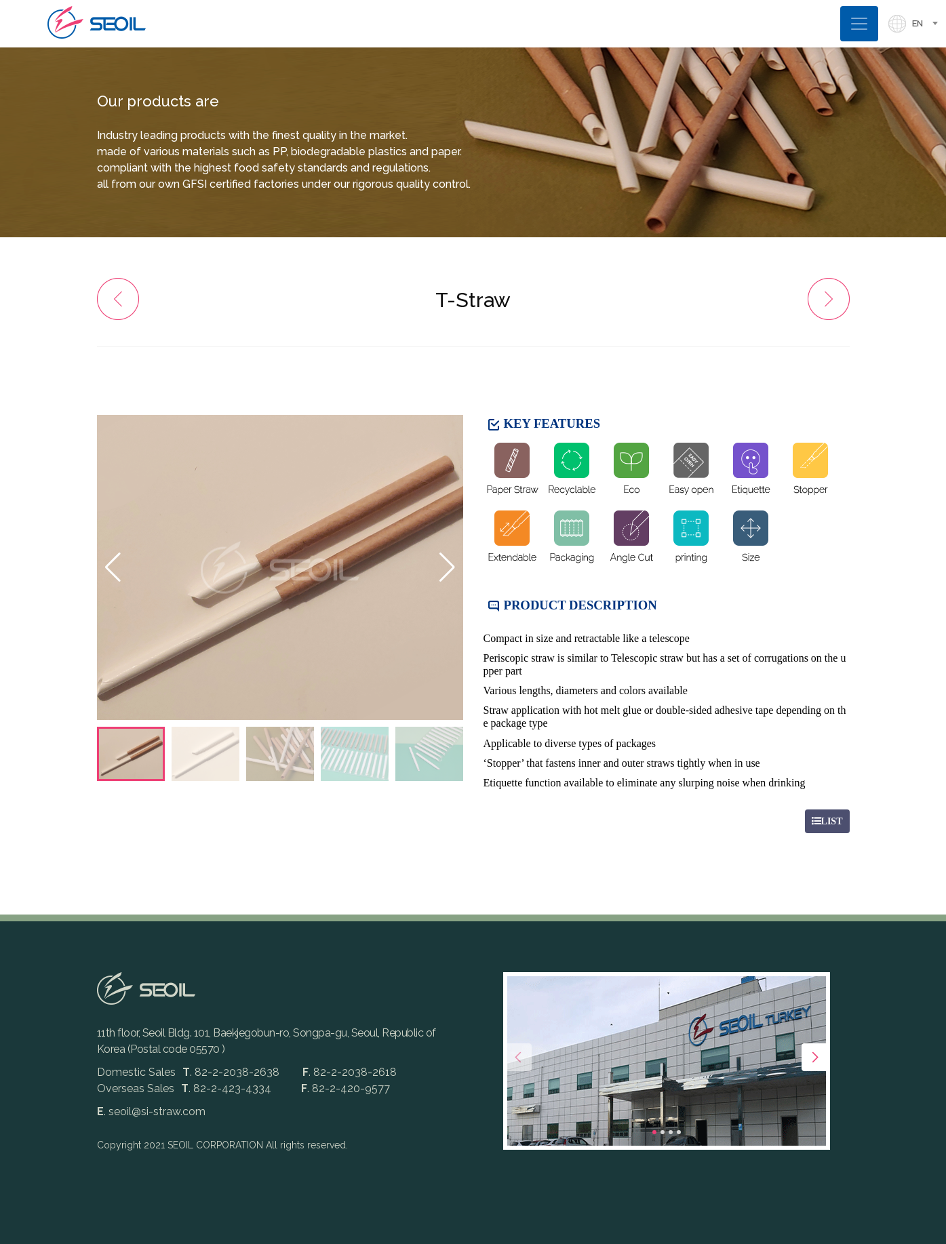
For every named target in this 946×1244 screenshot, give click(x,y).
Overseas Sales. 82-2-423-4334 (184, 1088)
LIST (827, 821)
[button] (447, 567)
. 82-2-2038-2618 (349, 1072)
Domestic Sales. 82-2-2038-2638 (189, 1072)
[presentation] (518, 1057)
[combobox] (929, 24)
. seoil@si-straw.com (151, 1111)
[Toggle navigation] (859, 23)
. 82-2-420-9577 (345, 1088)
